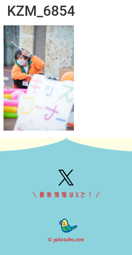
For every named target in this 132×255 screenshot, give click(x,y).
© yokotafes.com (66, 239)
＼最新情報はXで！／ (66, 195)
